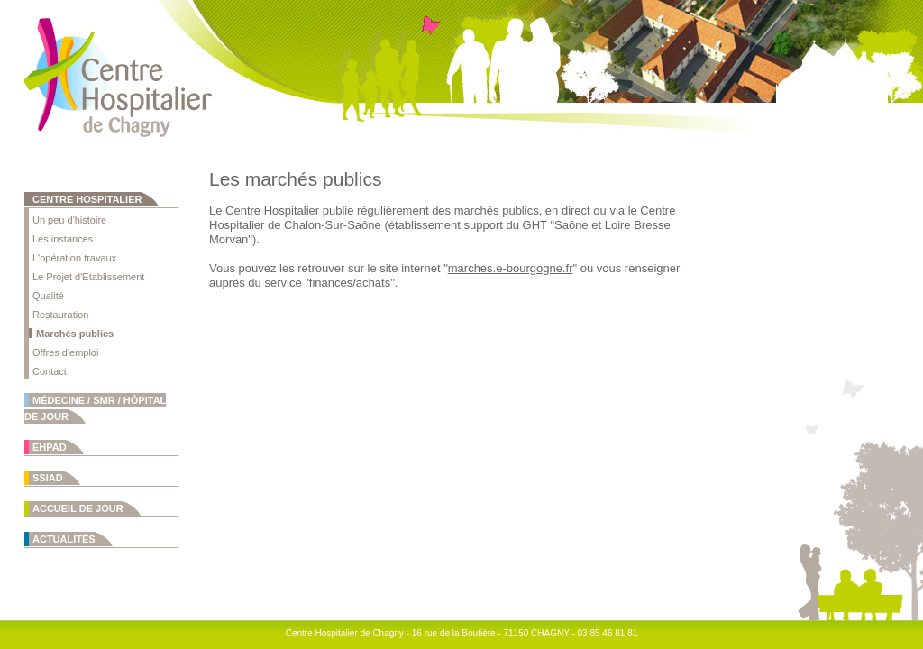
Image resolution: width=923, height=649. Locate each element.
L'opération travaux (74, 257)
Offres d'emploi (65, 352)
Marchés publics (75, 333)
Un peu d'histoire (69, 220)
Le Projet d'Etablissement (88, 276)
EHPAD (49, 447)
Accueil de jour (77, 508)
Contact (49, 371)
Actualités (64, 539)
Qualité (48, 295)
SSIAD (47, 477)
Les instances (62, 238)
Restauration (60, 314)
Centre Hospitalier (87, 199)
